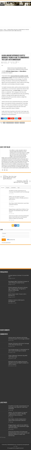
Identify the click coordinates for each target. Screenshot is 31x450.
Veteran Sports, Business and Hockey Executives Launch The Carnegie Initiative (18, 338)
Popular (7, 187)
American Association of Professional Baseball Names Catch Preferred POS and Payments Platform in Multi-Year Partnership (19, 217)
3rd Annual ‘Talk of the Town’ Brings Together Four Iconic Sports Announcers (10, 177)
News (5, 29)
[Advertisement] (15, 16)
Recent (2, 187)
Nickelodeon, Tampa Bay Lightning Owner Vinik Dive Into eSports (20, 181)
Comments (13, 187)
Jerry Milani (5, 62)
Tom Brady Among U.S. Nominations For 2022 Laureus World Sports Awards (18, 350)
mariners (22, 122)
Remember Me (11, 239)
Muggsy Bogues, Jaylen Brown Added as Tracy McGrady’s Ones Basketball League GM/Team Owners (19, 210)
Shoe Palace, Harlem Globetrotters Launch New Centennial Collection (17, 419)
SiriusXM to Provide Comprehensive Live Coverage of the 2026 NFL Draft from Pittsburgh (18, 407)
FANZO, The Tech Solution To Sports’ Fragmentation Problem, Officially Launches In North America (18, 198)
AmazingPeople (25, 444)
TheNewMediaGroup (11, 444)
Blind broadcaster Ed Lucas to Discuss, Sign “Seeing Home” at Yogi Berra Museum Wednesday (18, 289)
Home (1, 29)
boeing (16, 122)
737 (4, 122)
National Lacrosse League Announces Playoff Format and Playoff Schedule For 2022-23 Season (18, 363)
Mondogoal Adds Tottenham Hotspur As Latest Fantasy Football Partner (18, 282)
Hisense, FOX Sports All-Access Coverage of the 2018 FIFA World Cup (18, 344)
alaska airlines (10, 122)
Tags (18, 187)
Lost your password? (6, 242)
